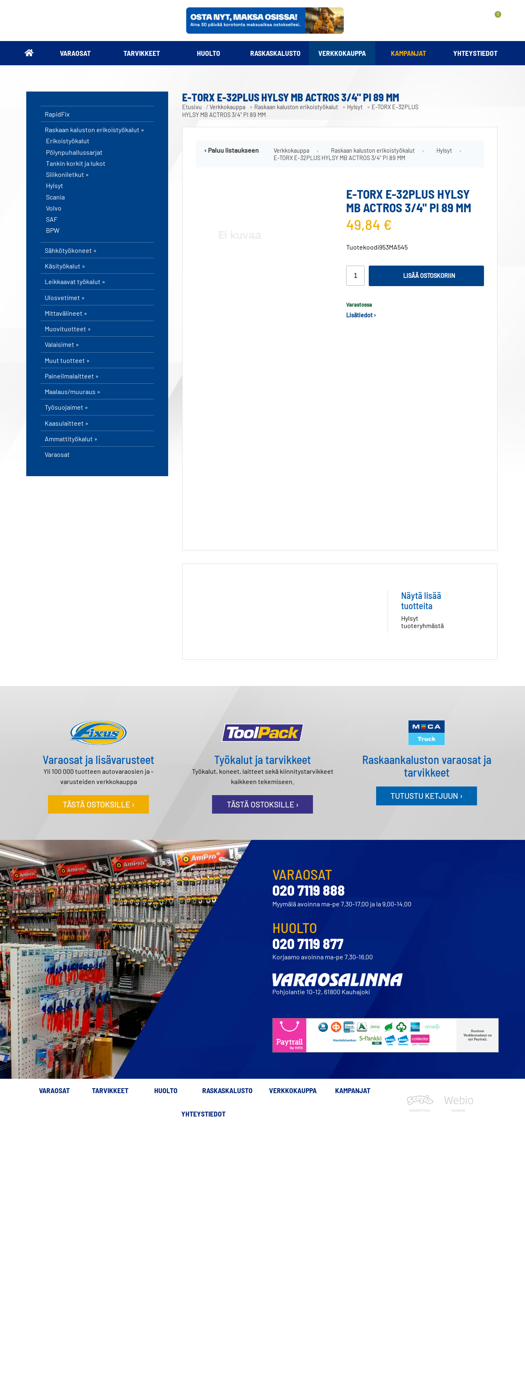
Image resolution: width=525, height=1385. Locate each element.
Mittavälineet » (66, 313)
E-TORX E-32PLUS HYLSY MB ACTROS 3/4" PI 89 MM (339, 157)
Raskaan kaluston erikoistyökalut (296, 106)
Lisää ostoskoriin (429, 275)
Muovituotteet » (68, 328)
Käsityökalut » (65, 266)
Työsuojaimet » (66, 407)
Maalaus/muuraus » (72, 391)
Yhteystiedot (475, 52)
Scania (55, 197)
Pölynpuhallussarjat (74, 152)
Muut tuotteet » (67, 360)
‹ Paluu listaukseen (231, 150)
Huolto (208, 52)
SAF (51, 219)
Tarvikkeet (141, 52)
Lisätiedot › (361, 315)
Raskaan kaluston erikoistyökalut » (94, 129)
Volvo (54, 208)
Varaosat (75, 52)
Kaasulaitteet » (67, 423)
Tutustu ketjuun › (426, 789)
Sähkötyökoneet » (71, 250)
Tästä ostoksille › (99, 798)
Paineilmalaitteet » (72, 376)
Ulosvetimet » (65, 297)
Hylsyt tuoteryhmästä (422, 615)
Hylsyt (54, 185)
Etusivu (192, 106)
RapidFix (57, 114)
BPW (52, 230)
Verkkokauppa (342, 52)
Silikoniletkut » (67, 174)
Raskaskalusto (275, 52)
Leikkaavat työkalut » (75, 281)
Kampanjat (408, 52)
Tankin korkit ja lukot (75, 163)
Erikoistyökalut (67, 140)
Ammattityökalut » (71, 439)
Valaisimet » (62, 344)
